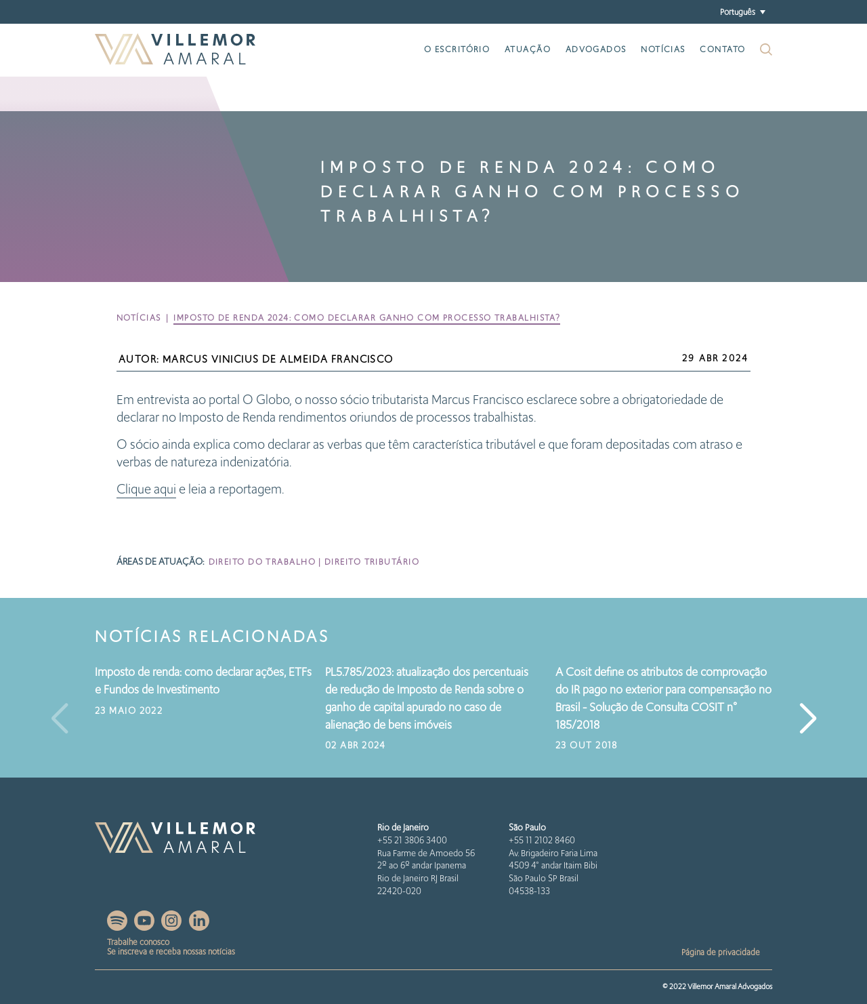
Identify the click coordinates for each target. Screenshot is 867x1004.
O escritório (457, 49)
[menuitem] (742, 12)
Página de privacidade (720, 952)
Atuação (528, 49)
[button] (808, 719)
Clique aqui (146, 489)
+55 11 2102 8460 (542, 840)
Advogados (596, 49)
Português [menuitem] (737, 11)
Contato (722, 49)
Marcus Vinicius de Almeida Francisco (278, 359)
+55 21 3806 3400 (412, 840)
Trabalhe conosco (138, 942)
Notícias (663, 49)
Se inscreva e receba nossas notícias (171, 951)
